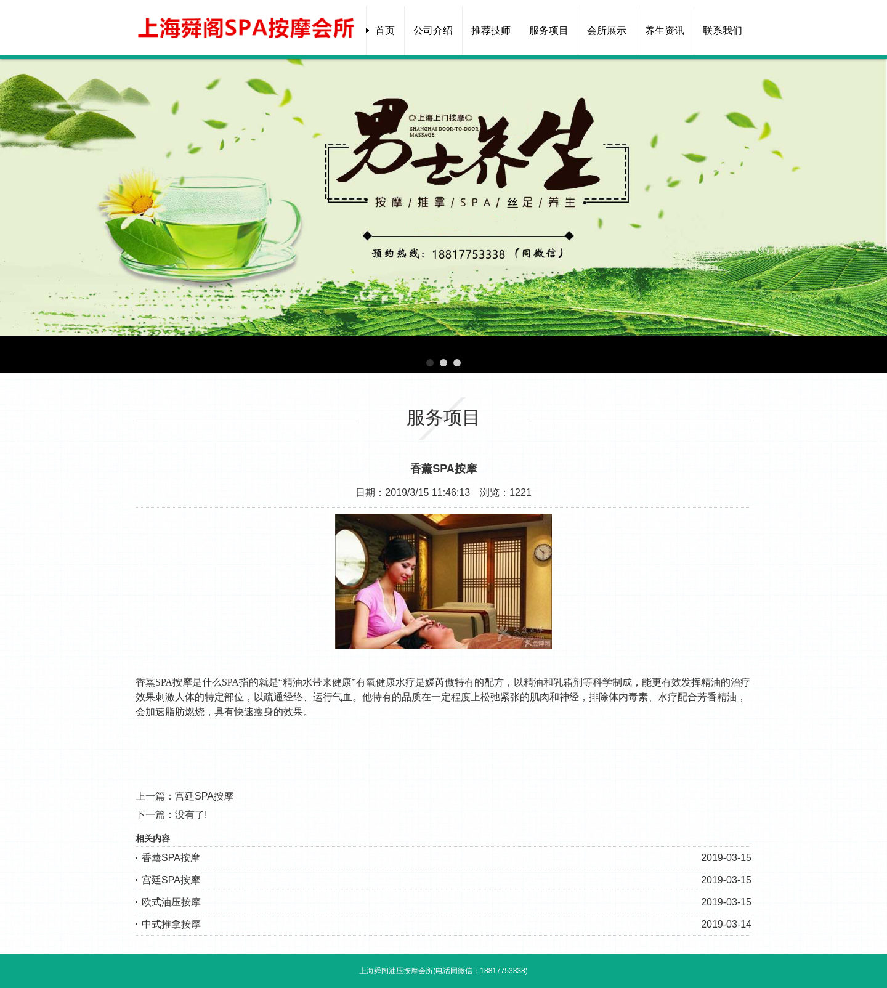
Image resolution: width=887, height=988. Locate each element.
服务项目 (549, 30)
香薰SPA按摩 (171, 857)
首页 (385, 30)
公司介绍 (433, 30)
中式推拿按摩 (171, 924)
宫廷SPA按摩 (204, 796)
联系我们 (722, 30)
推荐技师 (491, 30)
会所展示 (606, 30)
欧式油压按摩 (171, 902)
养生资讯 (664, 30)
